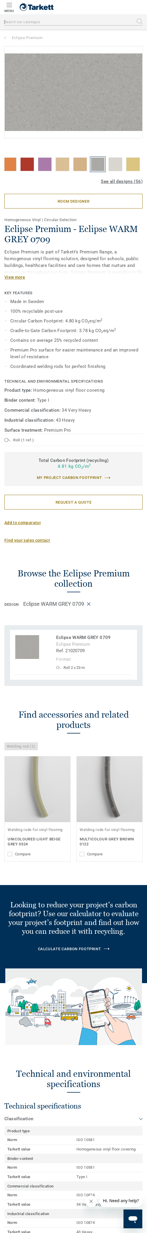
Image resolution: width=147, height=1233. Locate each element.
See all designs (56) (122, 181)
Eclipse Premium (27, 38)
